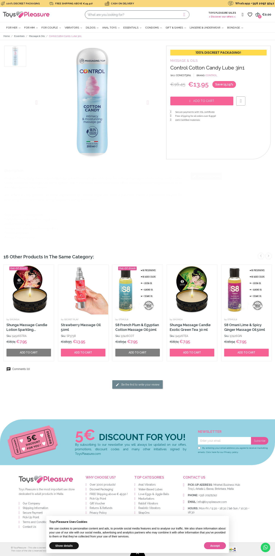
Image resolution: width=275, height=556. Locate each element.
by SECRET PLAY (69, 319)
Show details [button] (64, 545)
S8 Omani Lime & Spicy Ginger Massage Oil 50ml (244, 327)
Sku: (8, 336)
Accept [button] (215, 545)
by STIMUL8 (121, 319)
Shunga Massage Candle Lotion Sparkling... (26, 327)
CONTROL (211, 75)
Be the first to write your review (137, 385)
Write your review (206, 176)
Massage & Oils (184, 60)
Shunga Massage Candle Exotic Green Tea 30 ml (190, 327)
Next (268, 256)
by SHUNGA (12, 319)
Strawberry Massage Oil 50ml (80, 327)
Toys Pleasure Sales (222, 13)
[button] (37, 102)
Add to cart (83, 352)
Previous (261, 256)
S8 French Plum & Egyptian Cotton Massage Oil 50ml (137, 327)
